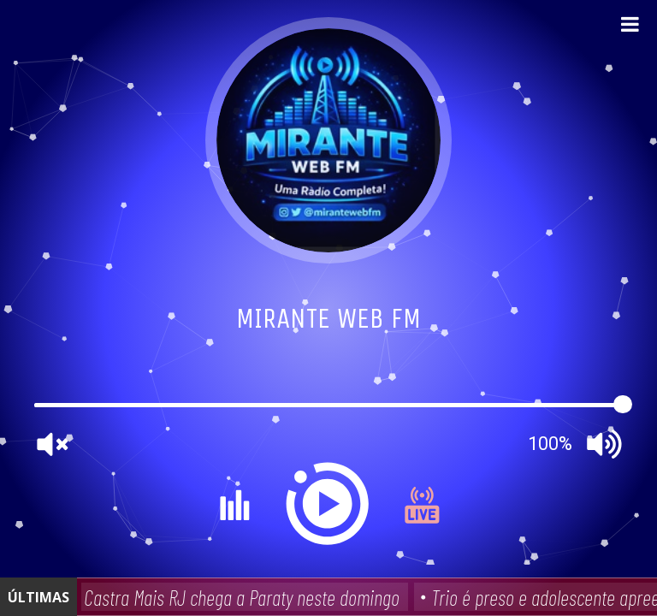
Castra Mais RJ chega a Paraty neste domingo (243, 597)
